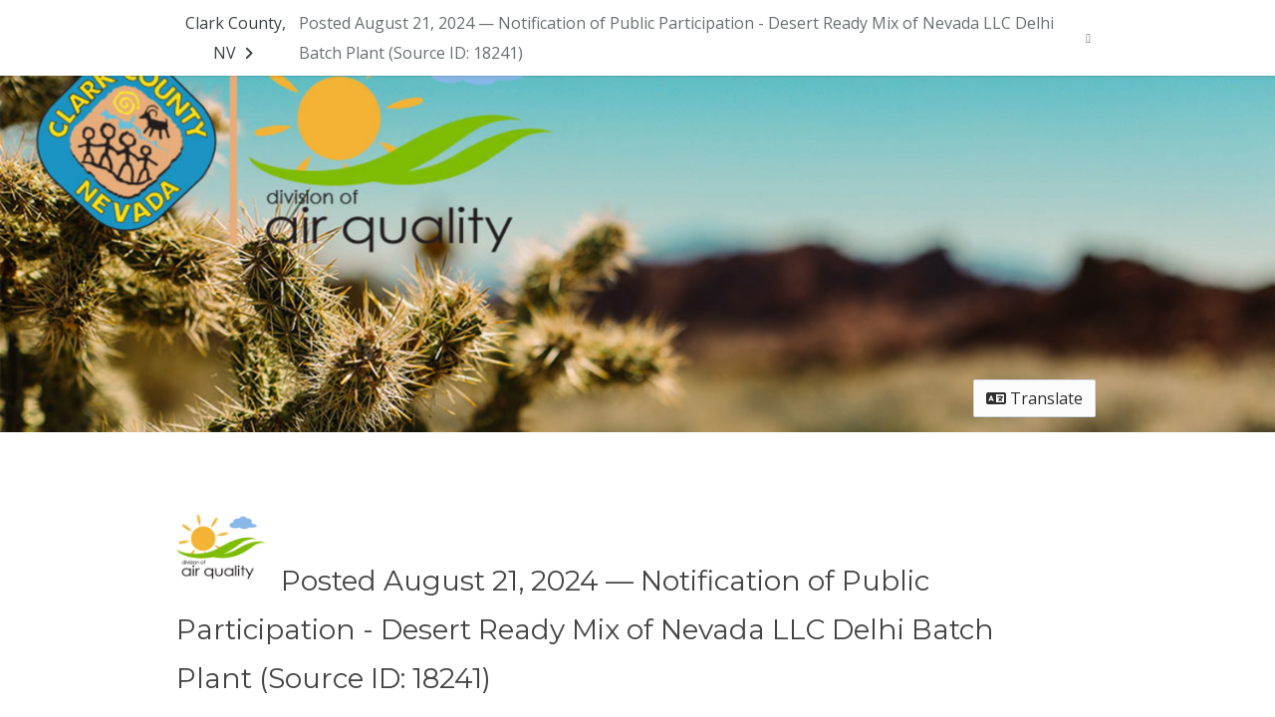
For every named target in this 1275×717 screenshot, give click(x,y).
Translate (1034, 398)
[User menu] (1088, 38)
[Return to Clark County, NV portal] (235, 38)
